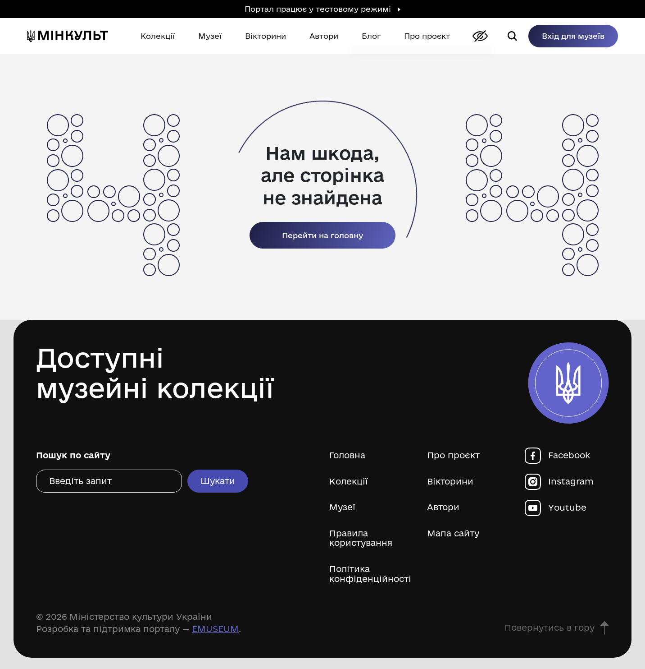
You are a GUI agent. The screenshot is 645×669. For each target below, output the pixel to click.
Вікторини (450, 481)
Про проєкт (453, 455)
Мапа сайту (453, 533)
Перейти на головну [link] (322, 235)
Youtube (567, 507)
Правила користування (360, 538)
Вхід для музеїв (573, 36)
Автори (443, 507)
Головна (347, 455)
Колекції (348, 481)
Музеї (342, 507)
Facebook (569, 455)
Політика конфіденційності (370, 574)
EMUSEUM (215, 629)
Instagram (571, 481)
